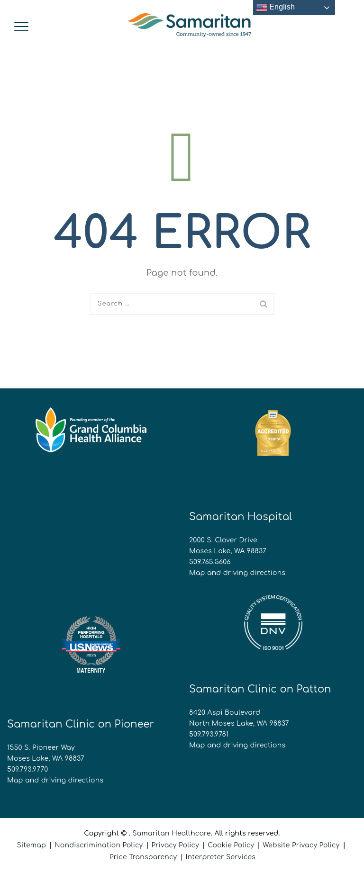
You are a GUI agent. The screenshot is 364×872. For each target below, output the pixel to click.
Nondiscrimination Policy (99, 845)
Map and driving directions (237, 572)
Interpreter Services (220, 857)
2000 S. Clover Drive (223, 540)
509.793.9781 (209, 734)
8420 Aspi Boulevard (224, 712)
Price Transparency (143, 857)
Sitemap (31, 845)
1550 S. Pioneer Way (41, 747)
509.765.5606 (210, 562)
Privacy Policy (175, 845)
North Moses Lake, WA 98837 (239, 723)
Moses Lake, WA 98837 (227, 551)
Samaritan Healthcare (171, 833)
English (275, 7)
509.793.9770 (27, 769)
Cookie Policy (231, 845)
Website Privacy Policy (301, 845)
